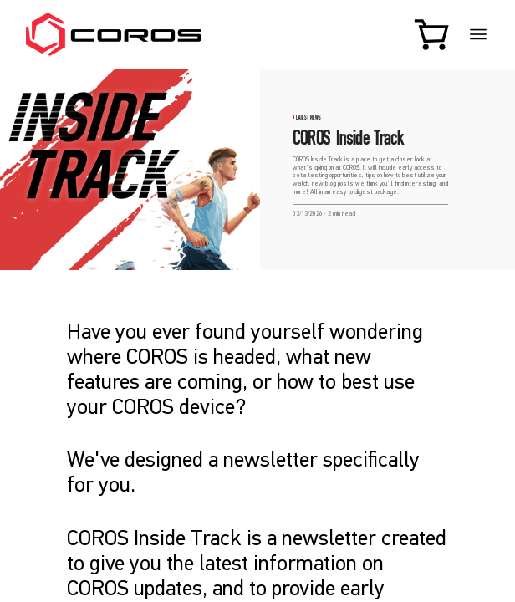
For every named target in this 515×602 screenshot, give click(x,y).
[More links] (478, 34)
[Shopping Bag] (433, 33)
